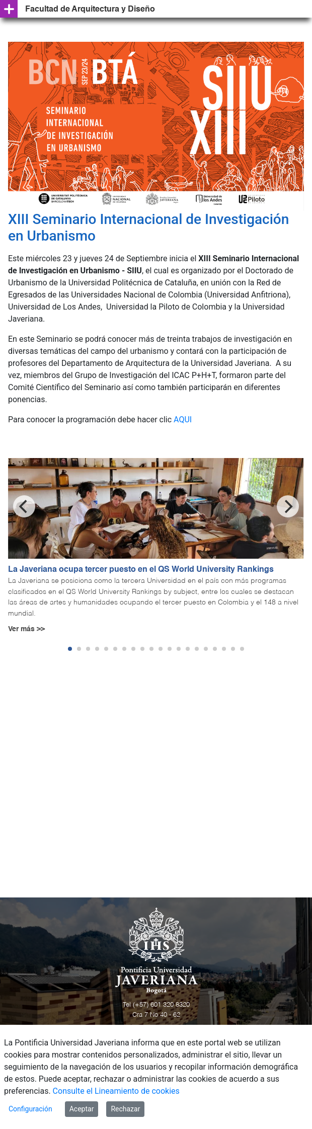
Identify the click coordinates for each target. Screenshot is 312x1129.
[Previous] (24, 506)
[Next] (288, 506)
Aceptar (81, 1109)
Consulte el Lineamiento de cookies (116, 1091)
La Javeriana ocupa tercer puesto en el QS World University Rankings (141, 570)
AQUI (183, 419)
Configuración (30, 1109)
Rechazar (125, 1109)
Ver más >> (26, 629)
